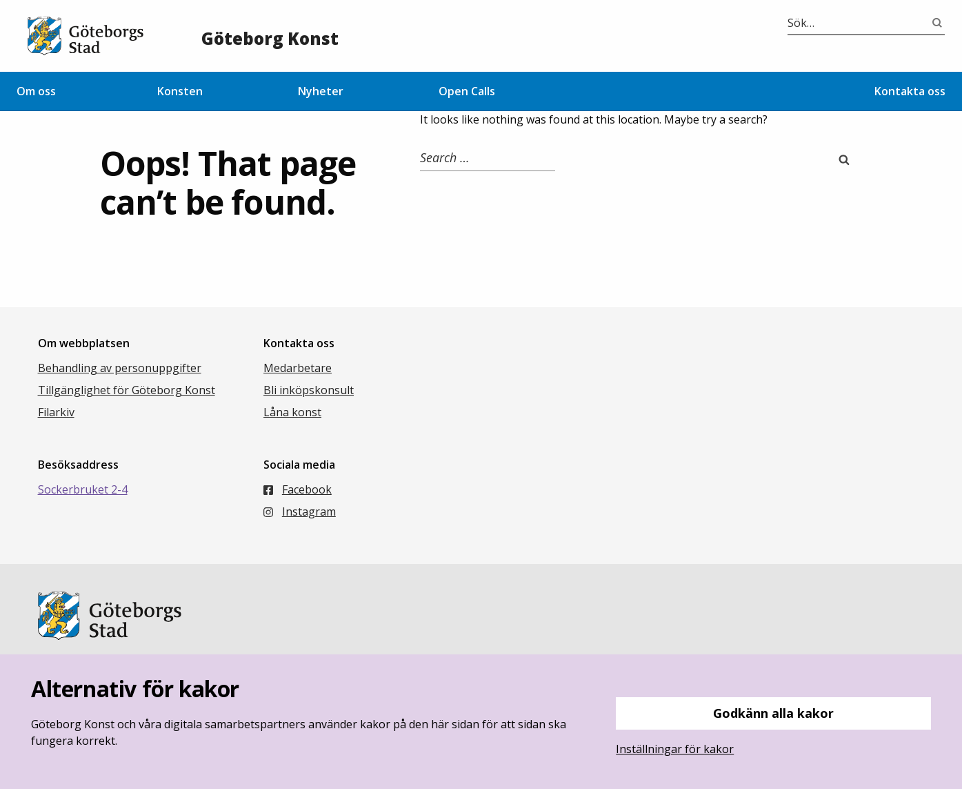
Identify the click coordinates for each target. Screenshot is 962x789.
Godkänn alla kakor (773, 713)
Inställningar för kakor (675, 749)
